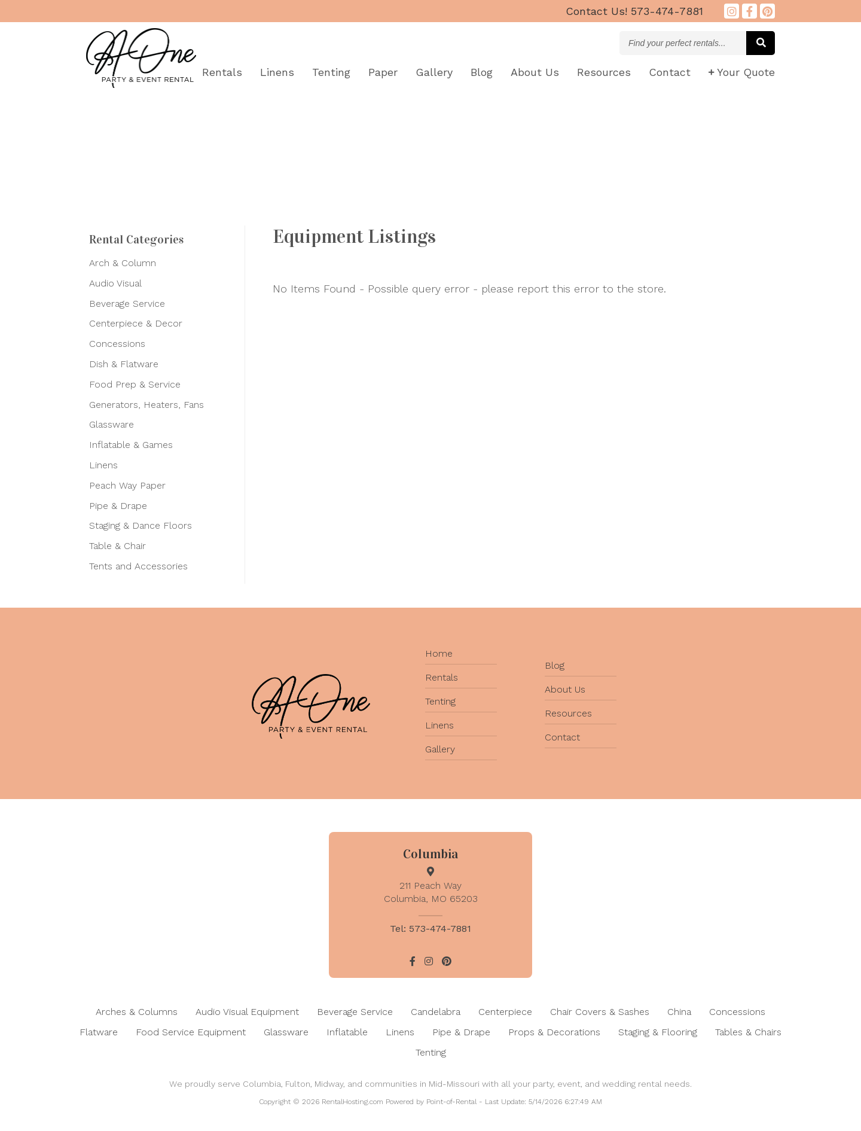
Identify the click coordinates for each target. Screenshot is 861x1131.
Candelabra (435, 1011)
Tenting (331, 72)
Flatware (99, 1032)
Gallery (434, 72)
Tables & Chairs (748, 1032)
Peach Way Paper (127, 485)
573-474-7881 (634, 11)
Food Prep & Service (135, 384)
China (679, 1011)
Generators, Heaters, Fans (146, 404)
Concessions (117, 343)
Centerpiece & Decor (135, 323)
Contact (670, 72)
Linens (277, 72)
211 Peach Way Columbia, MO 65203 (430, 885)
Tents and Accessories (138, 566)
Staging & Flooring (657, 1032)
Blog (482, 72)
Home (439, 653)
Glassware (111, 424)
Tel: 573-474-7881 (430, 928)
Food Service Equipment (191, 1032)
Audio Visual (115, 283)
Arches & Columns (137, 1011)
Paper (383, 72)
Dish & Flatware (123, 364)
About (535, 72)
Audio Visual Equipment (247, 1011)
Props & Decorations (554, 1032)
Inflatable (347, 1032)
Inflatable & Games (131, 444)
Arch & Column (122, 263)
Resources (604, 72)
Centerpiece (505, 1011)
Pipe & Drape (118, 505)
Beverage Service (127, 303)
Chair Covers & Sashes (599, 1011)
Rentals (222, 72)
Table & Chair (117, 545)
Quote (742, 72)
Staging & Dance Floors (140, 525)
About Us (565, 689)
